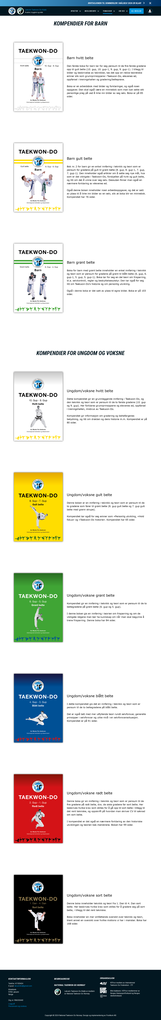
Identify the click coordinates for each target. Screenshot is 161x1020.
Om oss (122, 11)
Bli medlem (136, 11)
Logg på (150, 11)
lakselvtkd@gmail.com (23, 986)
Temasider (107, 11)
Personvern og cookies (17, 1006)
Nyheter (74, 11)
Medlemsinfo (90, 11)
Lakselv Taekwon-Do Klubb (36, 10)
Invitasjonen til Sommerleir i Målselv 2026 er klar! (114, 3)
